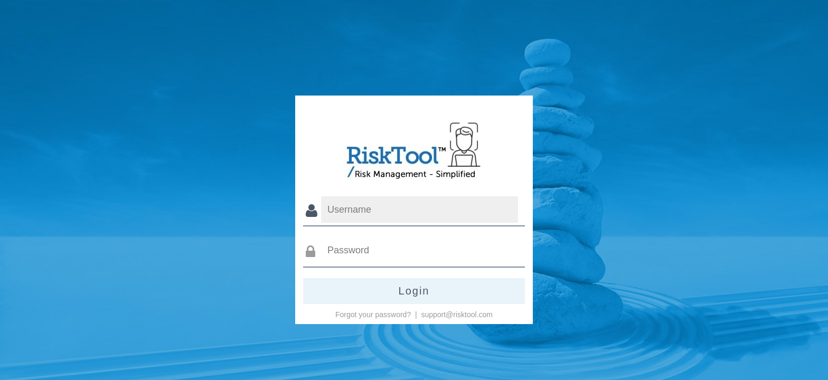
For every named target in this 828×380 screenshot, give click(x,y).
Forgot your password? (373, 314)
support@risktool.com (457, 314)
